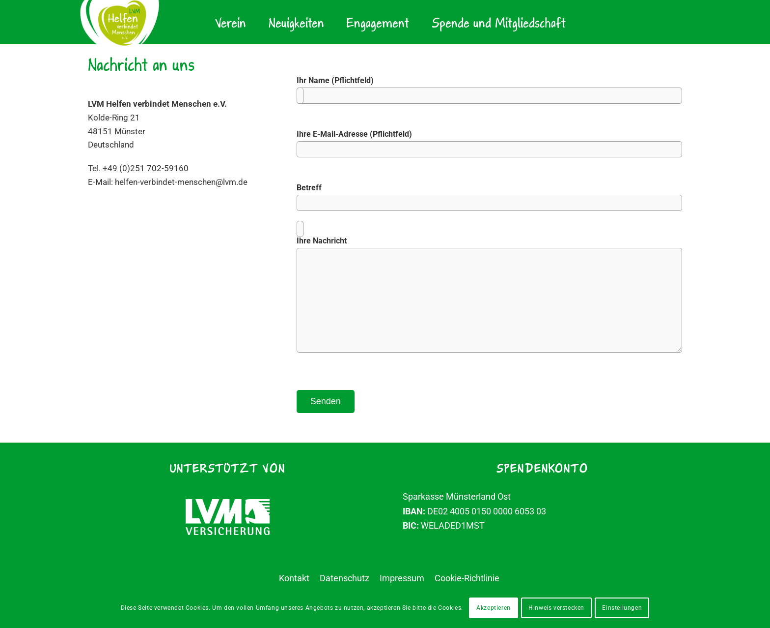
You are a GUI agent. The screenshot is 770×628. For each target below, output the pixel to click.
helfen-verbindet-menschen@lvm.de (187, 186)
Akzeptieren (493, 607)
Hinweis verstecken (556, 607)
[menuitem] (230, 22)
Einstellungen (622, 607)
